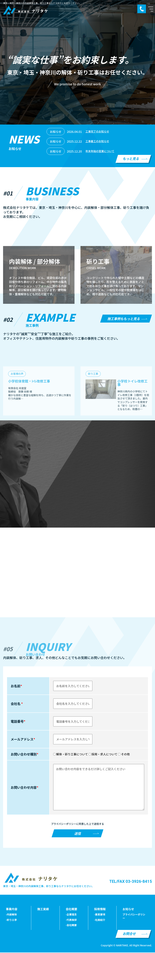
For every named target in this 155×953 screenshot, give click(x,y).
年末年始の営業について (101, 151)
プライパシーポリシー (134, 916)
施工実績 (43, 909)
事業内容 (11, 909)
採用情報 (100, 909)
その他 (124, 754)
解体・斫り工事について (70, 754)
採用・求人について (103, 754)
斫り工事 (93, 406)
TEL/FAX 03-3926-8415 (130, 882)
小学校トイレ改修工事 (131, 415)
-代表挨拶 (71, 920)
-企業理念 (71, 915)
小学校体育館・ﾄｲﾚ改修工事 (30, 413)
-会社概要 (71, 925)
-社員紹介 (99, 920)
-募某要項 (99, 915)
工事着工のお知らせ (99, 141)
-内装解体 (11, 915)
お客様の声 (17, 406)
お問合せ (129, 934)
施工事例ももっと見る (123, 318)
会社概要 (71, 909)
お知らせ (128, 909)
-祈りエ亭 (11, 920)
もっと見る (131, 158)
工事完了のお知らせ (99, 131)
